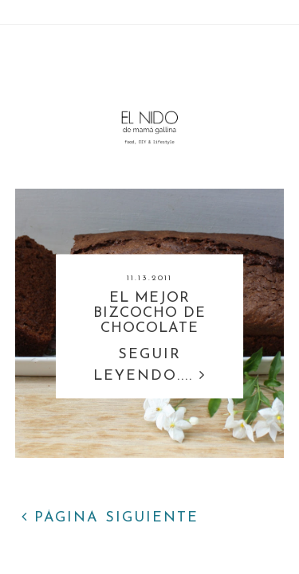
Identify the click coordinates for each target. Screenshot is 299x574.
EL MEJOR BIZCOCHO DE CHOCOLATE (149, 314)
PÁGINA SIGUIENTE (110, 517)
